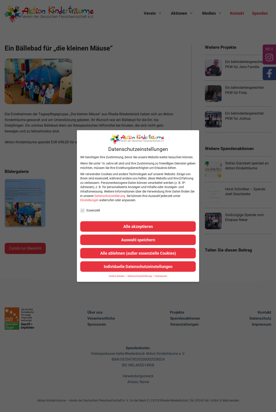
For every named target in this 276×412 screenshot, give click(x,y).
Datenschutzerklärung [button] (140, 276)
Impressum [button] (161, 276)
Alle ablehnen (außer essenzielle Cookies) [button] (138, 253)
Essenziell (90, 210)
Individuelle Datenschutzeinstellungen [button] (138, 266)
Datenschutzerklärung (109, 196)
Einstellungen (89, 200)
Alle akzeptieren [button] (138, 226)
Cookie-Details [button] (117, 276)
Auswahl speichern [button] (138, 239)
